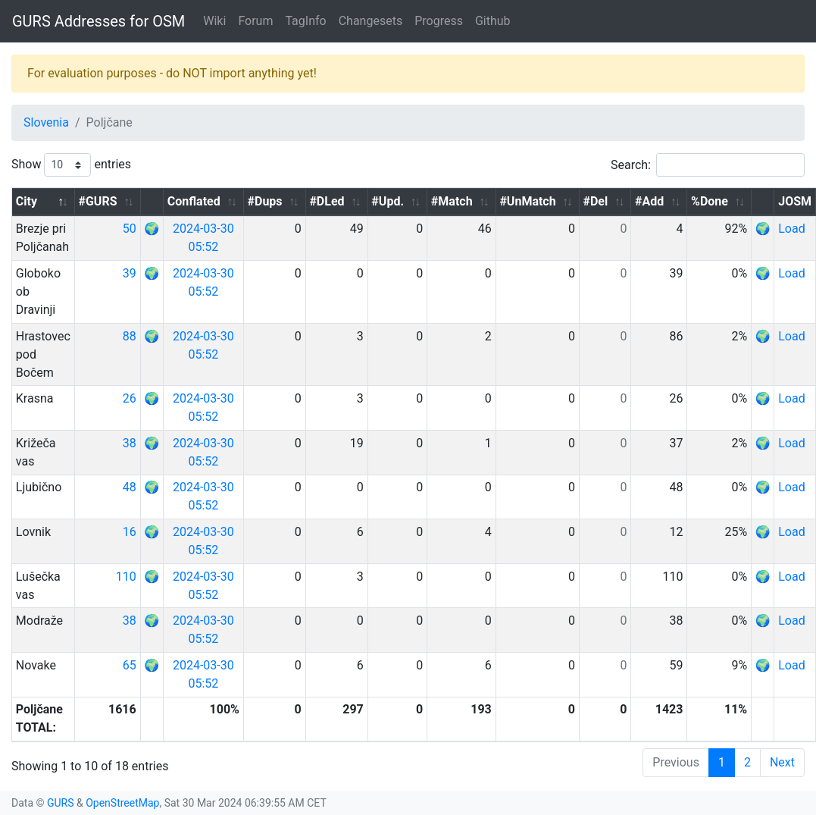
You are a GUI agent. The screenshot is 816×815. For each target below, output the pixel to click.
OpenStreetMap (122, 803)
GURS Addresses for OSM (98, 21)
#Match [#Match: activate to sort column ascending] (452, 201)
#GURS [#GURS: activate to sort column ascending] (97, 201)
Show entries (71, 165)
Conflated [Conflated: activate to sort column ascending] (193, 201)
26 (129, 398)
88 (129, 336)
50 (129, 228)
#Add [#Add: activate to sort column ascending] (649, 201)
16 (129, 532)
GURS (60, 803)
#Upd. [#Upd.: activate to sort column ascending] (387, 201)
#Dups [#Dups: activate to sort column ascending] (265, 201)
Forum (255, 21)
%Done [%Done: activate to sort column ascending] (709, 201)
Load (791, 228)
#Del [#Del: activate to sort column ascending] (595, 201)
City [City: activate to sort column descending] (26, 201)
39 (129, 273)
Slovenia (46, 122)
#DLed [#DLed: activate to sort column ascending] (326, 201)
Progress (438, 21)
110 (126, 576)
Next (782, 762)
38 (129, 443)
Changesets (370, 21)
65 (129, 665)
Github (493, 21)
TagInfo (305, 21)
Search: (708, 165)
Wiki (214, 21)
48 (129, 487)
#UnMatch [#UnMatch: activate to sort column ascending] (527, 201)
